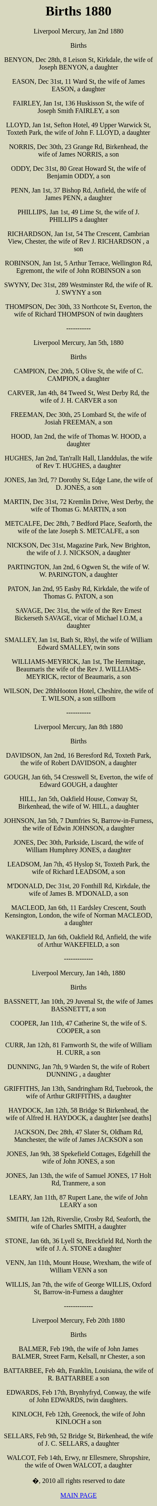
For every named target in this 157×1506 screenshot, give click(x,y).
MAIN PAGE (78, 1495)
